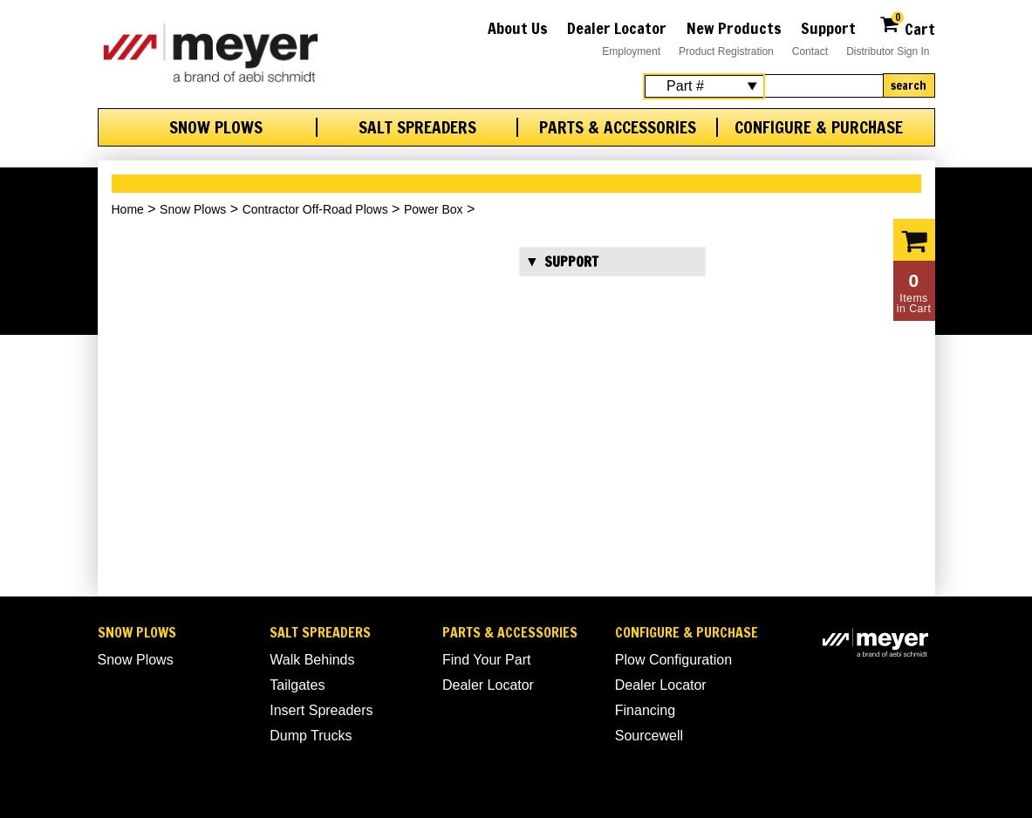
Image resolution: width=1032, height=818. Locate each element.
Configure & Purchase (819, 127)
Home (128, 209)
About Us (518, 28)
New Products (734, 28)
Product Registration (726, 51)
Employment (631, 51)
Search (908, 85)
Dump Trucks (311, 735)
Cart (906, 27)
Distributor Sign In (887, 51)
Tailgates (297, 685)
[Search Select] (704, 86)
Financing (645, 710)
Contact (810, 51)
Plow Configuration (673, 659)
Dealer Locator (616, 28)
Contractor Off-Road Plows (315, 209)
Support (828, 28)
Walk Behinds (312, 659)
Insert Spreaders (321, 710)
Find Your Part (486, 659)
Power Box (433, 209)
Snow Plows (216, 127)
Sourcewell (649, 735)
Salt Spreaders (417, 127)
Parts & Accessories (617, 127)
